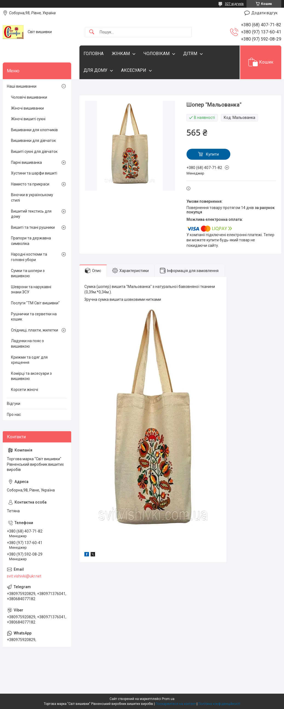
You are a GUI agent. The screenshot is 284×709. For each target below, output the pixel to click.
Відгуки (13, 403)
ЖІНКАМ (121, 53)
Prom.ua (168, 699)
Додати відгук (264, 13)
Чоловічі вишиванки (29, 97)
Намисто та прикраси (30, 184)
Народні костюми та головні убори (29, 257)
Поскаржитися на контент (176, 704)
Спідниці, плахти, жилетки (34, 330)
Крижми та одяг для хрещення (29, 360)
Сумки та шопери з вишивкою (28, 273)
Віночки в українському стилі (32, 197)
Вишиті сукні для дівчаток (34, 151)
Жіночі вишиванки (27, 108)
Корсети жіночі (24, 389)
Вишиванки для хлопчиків (34, 130)
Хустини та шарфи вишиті (34, 173)
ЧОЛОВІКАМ (157, 53)
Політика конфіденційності (219, 704)
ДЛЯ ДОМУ (95, 70)
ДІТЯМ (190, 53)
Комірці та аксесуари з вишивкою (31, 376)
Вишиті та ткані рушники (33, 227)
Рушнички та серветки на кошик (34, 317)
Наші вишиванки (21, 86)
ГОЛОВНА (94, 53)
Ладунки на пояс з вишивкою (27, 343)
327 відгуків (234, 4)
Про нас (14, 414)
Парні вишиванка (26, 162)
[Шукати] (92, 32)
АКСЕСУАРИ (133, 70)
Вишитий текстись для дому (31, 214)
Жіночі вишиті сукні (28, 119)
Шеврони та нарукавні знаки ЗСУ (31, 290)
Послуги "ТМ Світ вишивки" (35, 303)
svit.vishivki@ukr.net (24, 576)
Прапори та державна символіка (31, 241)
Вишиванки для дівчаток (33, 140)
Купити (212, 154)
